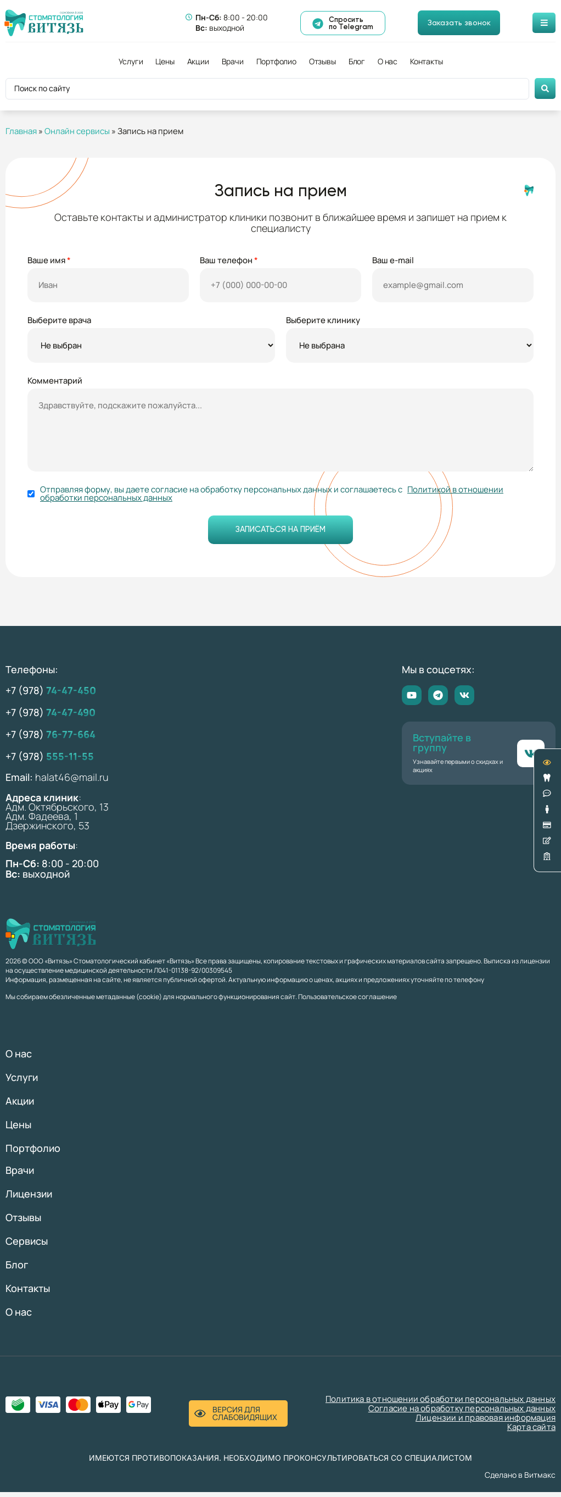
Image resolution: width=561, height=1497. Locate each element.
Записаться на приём (281, 535)
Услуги (131, 61)
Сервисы (26, 1245)
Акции (198, 61)
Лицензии (28, 1198)
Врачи (233, 61)
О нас (387, 61)
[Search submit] (545, 88)
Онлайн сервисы (77, 131)
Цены (164, 61)
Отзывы (322, 61)
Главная (21, 131)
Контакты (426, 61)
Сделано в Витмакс (520, 1479)
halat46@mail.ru (72, 782)
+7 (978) (50, 695)
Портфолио (276, 61)
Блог (357, 61)
